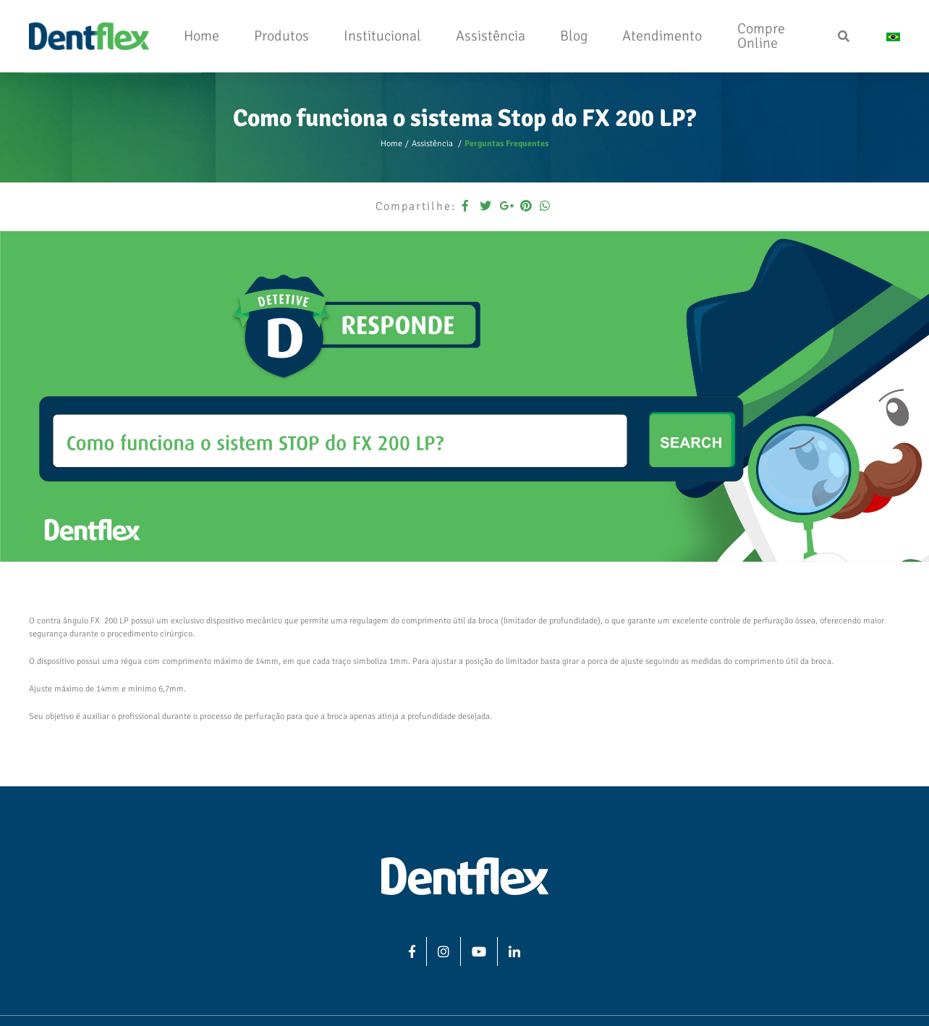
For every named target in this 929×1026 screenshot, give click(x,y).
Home (391, 143)
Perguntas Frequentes (506, 143)
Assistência (433, 143)
